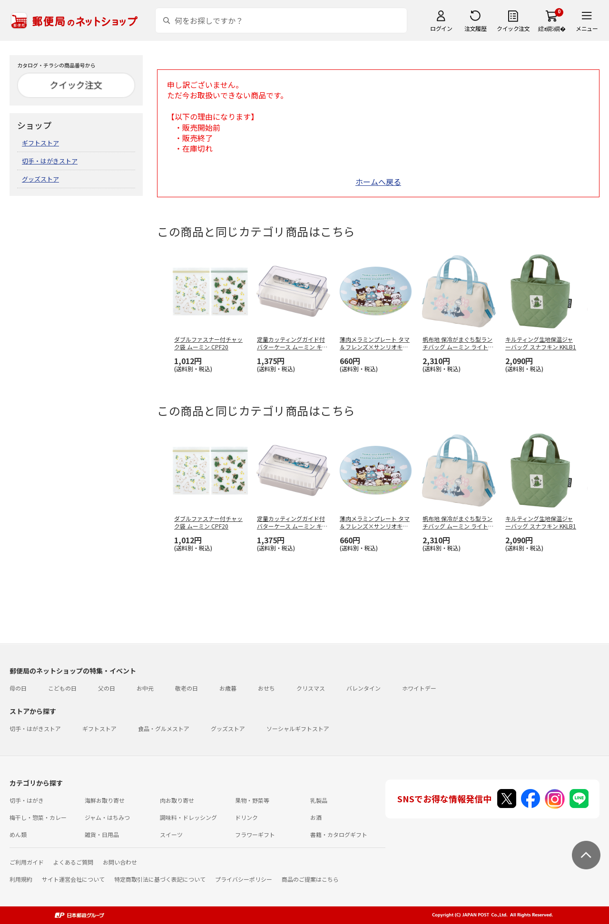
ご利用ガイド (27, 862)
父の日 (106, 688)
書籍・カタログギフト (338, 834)
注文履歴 (475, 28)
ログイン (441, 28)
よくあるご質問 (73, 862)
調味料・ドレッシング (188, 817)
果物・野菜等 (252, 800)
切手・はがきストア (50, 160)
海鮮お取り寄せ (105, 800)
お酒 (316, 817)
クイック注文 (513, 28)
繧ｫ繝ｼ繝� (551, 28)
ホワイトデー (419, 688)
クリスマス (310, 688)
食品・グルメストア (163, 728)
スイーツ (171, 834)
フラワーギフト (255, 834)
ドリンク (246, 817)
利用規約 (21, 879)
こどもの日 (62, 688)
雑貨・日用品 (102, 834)
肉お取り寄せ (177, 800)
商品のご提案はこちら (310, 879)
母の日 (18, 688)
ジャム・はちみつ (107, 817)
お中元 (145, 688)
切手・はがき (27, 800)
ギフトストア (40, 142)
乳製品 (318, 800)
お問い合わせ (120, 862)
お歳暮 (227, 688)
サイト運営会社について (73, 879)
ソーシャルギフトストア (297, 728)
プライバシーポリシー (243, 879)
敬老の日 (186, 688)
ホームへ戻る (378, 181)
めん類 (18, 834)
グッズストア (40, 178)
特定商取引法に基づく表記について (160, 879)
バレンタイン (363, 688)
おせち (266, 688)
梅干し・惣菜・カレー (38, 817)
